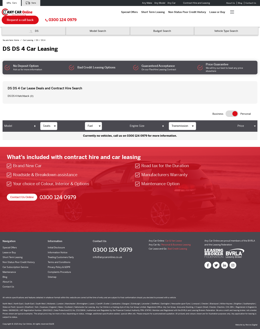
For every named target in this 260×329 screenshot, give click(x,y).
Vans (31, 3)
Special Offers (54, 12)
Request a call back (202, 13)
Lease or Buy (142, 12)
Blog (240, 3)
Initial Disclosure (56, 240)
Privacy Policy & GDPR (59, 260)
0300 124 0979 (242, 13)
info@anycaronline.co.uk (107, 250)
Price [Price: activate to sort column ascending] (240, 119)
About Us (230, 3)
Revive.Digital (251, 317)
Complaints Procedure (59, 264)
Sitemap (52, 269)
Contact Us (250, 3)
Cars (12, 3)
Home (17, 33)
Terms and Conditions (59, 255)
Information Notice (57, 245)
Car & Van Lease (173, 233)
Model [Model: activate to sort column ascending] (8, 119)
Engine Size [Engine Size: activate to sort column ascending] (137, 119)
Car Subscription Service (15, 260)
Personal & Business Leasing (176, 237)
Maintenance (9, 264)
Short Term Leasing (78, 12)
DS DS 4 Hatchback (18, 89)
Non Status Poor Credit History (112, 12)
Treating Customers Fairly (61, 250)
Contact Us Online (22, 190)
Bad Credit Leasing (177, 241)
